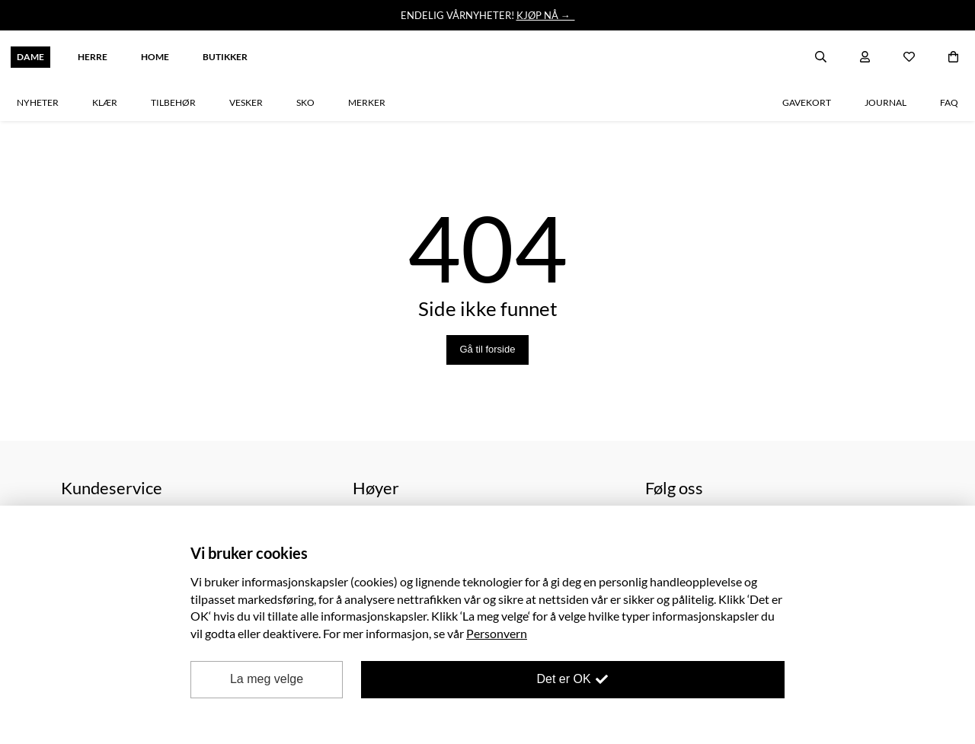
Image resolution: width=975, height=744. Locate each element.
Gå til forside (488, 349)
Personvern (496, 633)
